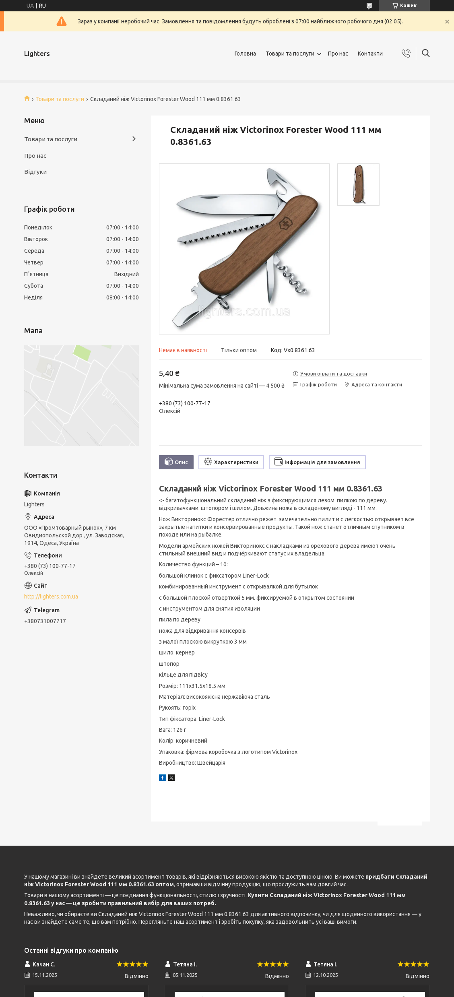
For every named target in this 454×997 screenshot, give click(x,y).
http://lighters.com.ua (51, 596)
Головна (245, 53)
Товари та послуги (290, 53)
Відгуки (35, 171)
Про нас (338, 53)
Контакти (370, 53)
